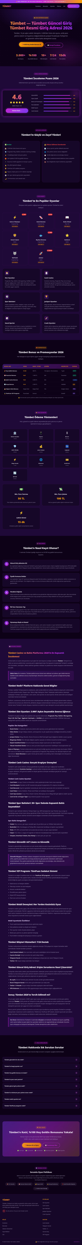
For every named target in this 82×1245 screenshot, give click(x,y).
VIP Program (46, 1234)
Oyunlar (52, 6)
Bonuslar (45, 6)
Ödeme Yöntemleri (7, 1229)
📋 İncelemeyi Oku (51, 1145)
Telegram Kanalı (47, 1226)
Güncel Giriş (46, 1231)
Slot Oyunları (46, 1202)
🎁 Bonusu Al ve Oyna (32, 1145)
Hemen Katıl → (17, 111)
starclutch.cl (77, 1241)
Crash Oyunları (46, 1214)
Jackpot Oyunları (47, 1211)
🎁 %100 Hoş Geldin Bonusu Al (31, 45)
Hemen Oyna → (73, 6)
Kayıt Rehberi (6, 1231)
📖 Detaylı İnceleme (53, 45)
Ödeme (59, 6)
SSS (64, 6)
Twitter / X (45, 1229)
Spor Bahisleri (46, 1208)
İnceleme (38, 6)
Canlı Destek (46, 1223)
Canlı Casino (46, 1205)
